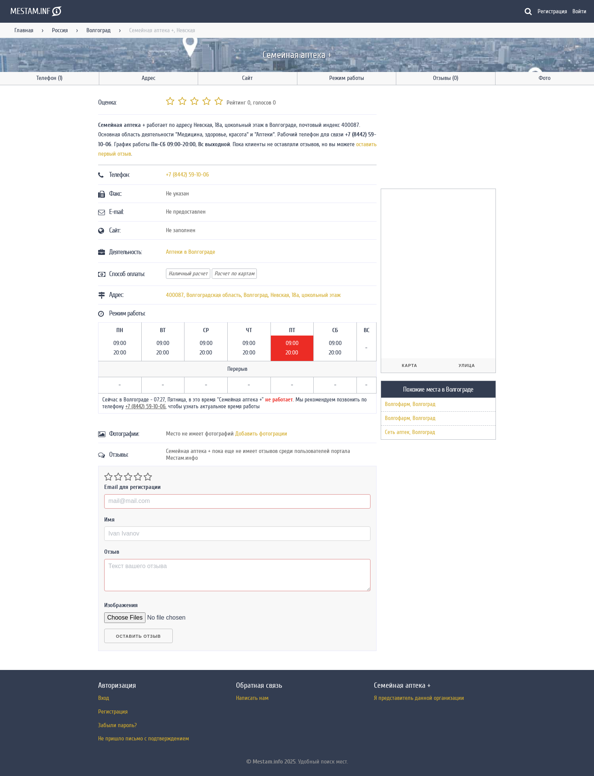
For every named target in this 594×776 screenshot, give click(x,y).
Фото (544, 78)
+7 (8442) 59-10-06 (187, 174)
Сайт (247, 78)
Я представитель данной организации (419, 698)
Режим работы (346, 78)
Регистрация (552, 11)
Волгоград (98, 30)
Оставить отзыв (138, 636)
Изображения (121, 605)
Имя (109, 519)
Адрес (148, 78)
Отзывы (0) (445, 78)
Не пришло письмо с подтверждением (143, 738)
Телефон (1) (49, 78)
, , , (253, 295)
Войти (579, 11)
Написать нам (252, 698)
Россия (60, 30)
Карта (409, 365)
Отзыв (111, 551)
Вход (103, 698)
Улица (467, 365)
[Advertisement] (437, 138)
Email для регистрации (132, 487)
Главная (23, 30)
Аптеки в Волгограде (190, 251)
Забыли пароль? (117, 725)
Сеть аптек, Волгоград (410, 432)
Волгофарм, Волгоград (410, 404)
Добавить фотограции (261, 433)
